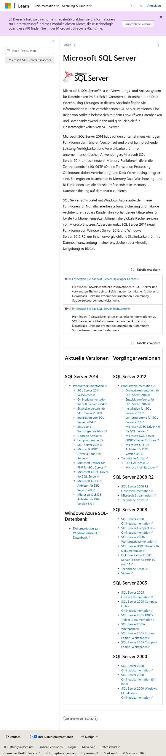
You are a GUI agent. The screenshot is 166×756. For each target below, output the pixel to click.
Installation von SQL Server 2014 (90, 419)
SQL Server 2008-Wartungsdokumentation (137, 539)
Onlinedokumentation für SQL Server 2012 (142, 392)
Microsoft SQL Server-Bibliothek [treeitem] (30, 60)
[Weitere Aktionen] (159, 44)
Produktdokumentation (88, 386)
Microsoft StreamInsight (137, 495)
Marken (109, 753)
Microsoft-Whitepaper (140, 467)
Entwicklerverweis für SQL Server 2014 (91, 410)
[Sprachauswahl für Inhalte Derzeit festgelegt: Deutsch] (13, 736)
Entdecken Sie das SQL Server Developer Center (104, 279)
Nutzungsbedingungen (60, 753)
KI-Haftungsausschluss (18, 747)
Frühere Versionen (51, 747)
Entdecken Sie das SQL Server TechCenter (100, 308)
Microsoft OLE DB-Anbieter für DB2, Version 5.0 (89, 499)
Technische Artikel (133, 458)
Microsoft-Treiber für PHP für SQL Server (91, 465)
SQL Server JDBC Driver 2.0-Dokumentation (140, 548)
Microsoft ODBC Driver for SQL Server (92, 474)
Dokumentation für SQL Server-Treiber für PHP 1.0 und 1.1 (138, 559)
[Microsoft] (8, 6)
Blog (71, 747)
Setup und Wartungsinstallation (90, 428)
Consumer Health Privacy (20, 753)
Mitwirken (88, 747)
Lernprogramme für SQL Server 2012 (142, 419)
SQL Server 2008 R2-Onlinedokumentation (135, 488)
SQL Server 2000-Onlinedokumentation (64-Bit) (139, 679)
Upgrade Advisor (88, 436)
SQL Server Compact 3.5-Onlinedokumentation (138, 530)
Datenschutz (109, 747)
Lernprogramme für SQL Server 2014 (90, 442)
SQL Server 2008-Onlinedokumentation (135, 521)
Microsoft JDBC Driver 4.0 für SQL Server (89, 453)
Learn (67, 45)
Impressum (88, 753)
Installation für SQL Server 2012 (138, 410)
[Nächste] (131, 5)
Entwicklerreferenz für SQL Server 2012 (140, 401)
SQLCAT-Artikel (136, 463)
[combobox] (29, 50)
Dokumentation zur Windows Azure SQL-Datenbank (87, 532)
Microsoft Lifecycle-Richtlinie (79, 28)
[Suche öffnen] (141, 6)
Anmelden (154, 5)
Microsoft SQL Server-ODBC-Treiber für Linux (141, 438)
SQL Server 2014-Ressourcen (89, 392)
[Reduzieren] (52, 41)
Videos (125, 573)
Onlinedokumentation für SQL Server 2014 (91, 401)
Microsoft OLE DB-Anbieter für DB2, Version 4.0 (89, 485)
